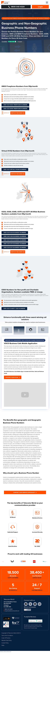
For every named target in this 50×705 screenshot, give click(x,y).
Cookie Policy (5, 643)
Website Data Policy (7, 640)
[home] (5, 2)
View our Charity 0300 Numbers (14, 308)
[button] (47, 2)
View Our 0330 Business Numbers (14, 236)
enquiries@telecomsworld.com (12, 611)
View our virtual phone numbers (14, 169)
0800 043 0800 (9, 609)
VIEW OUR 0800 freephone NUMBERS (15, 105)
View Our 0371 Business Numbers (15, 247)
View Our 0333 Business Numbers (14, 232)
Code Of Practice (6, 638)
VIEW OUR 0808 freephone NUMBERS (15, 109)
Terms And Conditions (7, 635)
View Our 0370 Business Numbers (14, 244)
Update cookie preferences (5, 651)
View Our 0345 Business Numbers (14, 240)
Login (40, 6)
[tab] (7, 329)
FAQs (3, 645)
